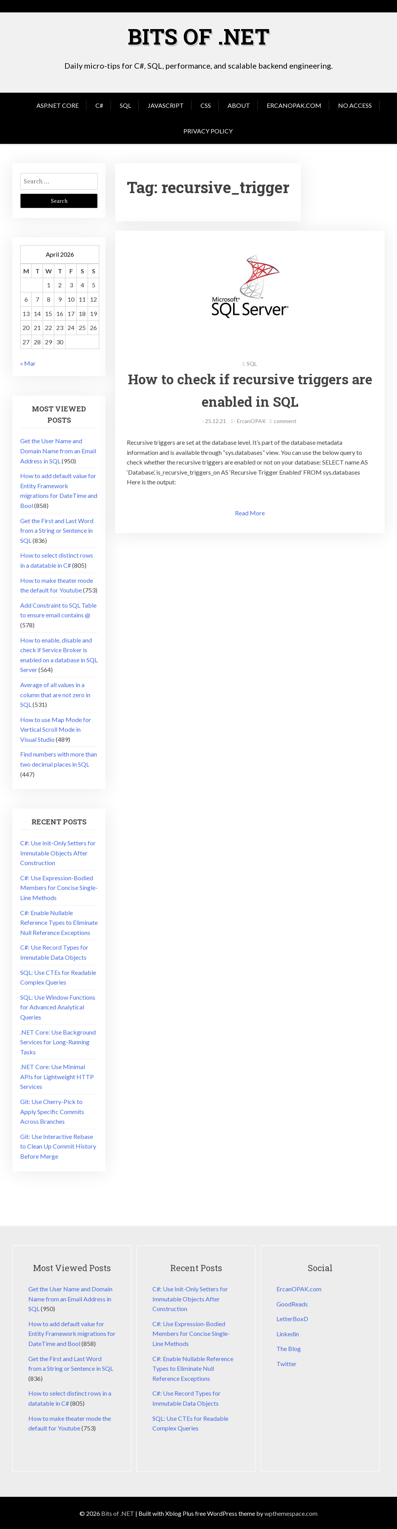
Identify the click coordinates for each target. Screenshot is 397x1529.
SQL (125, 104)
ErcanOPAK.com (294, 104)
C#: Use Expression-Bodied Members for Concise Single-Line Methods (59, 886)
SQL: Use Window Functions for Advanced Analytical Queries (57, 1006)
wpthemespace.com (291, 1512)
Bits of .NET (198, 35)
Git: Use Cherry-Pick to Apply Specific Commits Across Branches (52, 1110)
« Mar (28, 362)
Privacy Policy (208, 130)
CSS (205, 104)
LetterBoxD (292, 1318)
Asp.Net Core (57, 104)
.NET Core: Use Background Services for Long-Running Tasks (58, 1041)
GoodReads (292, 1303)
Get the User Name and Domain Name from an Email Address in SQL (58, 449)
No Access (355, 104)
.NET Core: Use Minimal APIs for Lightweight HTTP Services (57, 1075)
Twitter (286, 1363)
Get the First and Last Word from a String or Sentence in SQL (56, 529)
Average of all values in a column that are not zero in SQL (55, 693)
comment (285, 420)
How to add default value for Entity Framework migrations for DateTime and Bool (72, 1332)
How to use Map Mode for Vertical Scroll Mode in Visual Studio (55, 728)
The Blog (288, 1347)
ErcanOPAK (251, 420)
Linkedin (287, 1333)
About (239, 104)
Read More (250, 512)
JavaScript (166, 104)
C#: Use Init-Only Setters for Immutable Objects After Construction (58, 852)
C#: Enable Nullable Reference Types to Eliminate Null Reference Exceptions (59, 921)
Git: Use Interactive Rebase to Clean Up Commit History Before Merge (58, 1145)
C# (99, 104)
